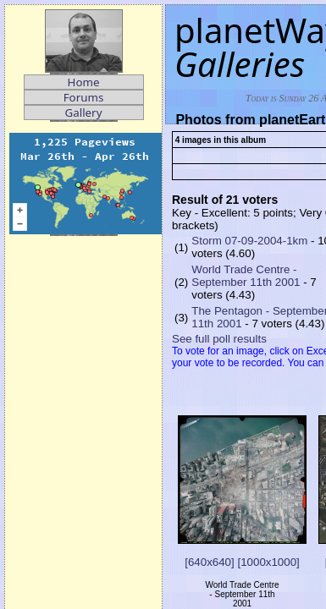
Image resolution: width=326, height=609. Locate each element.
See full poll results (219, 338)
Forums (84, 97)
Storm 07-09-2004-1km (249, 240)
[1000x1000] (268, 562)
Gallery (83, 112)
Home (84, 82)
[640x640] (210, 562)
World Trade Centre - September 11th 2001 (245, 275)
